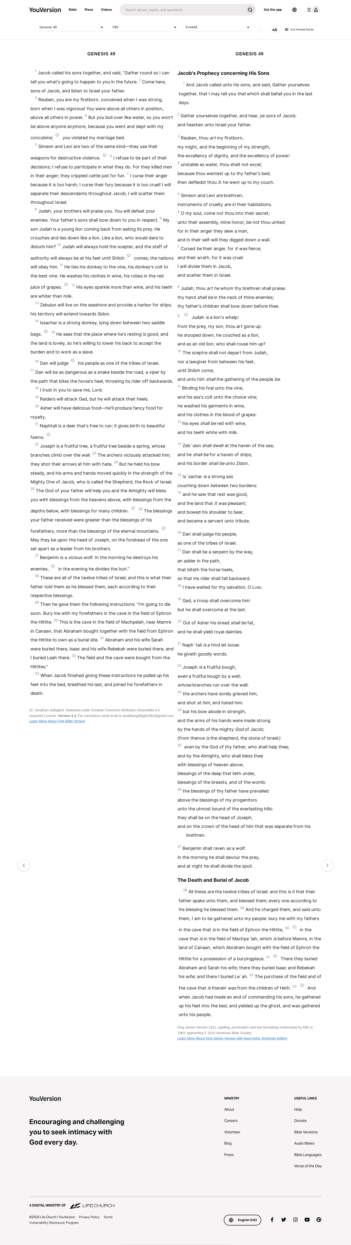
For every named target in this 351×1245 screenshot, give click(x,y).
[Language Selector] (294, 10)
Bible (73, 9)
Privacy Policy (89, 1217)
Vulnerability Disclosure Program (53, 1223)
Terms (108, 1217)
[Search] (182, 10)
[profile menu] (312, 10)
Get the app (273, 9)
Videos (106, 9)
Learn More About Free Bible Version (57, 721)
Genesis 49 (72, 27)
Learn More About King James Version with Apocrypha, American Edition (232, 1038)
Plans (89, 9)
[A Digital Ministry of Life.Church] (175, 1203)
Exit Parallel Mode (299, 29)
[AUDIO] (261, 29)
